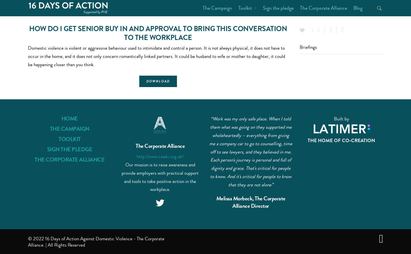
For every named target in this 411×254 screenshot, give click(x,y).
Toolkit (247, 8)
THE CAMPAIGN (69, 129)
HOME (69, 118)
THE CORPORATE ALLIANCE (69, 160)
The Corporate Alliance (323, 8)
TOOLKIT (70, 139)
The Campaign (217, 8)
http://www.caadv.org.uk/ (160, 156)
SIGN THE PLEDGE (69, 149)
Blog (357, 8)
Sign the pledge (278, 8)
